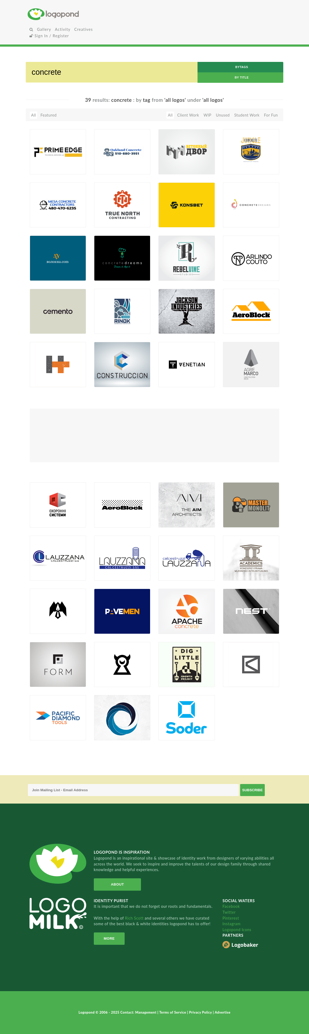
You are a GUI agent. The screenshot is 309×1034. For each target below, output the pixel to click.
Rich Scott (135, 918)
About (117, 884)
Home (70, 14)
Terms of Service (173, 1012)
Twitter (229, 912)
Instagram (231, 923)
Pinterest (230, 918)
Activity (62, 29)
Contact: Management (138, 1012)
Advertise (222, 1012)
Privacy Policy (201, 1012)
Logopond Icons (236, 929)
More (108, 938)
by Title (242, 77)
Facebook (231, 906)
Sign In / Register (49, 35)
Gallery (44, 29)
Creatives (83, 29)
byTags (241, 67)
